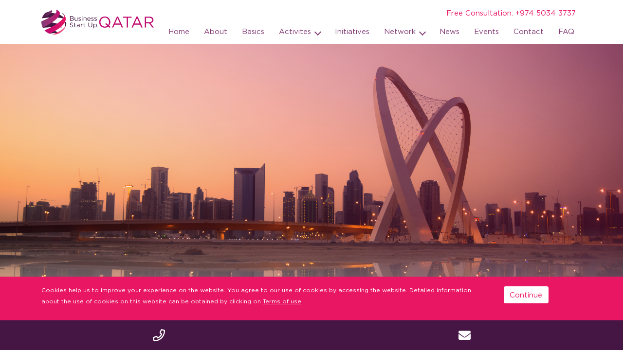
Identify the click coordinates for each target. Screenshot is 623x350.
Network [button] (401, 31)
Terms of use (282, 301)
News (449, 31)
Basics (253, 31)
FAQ (566, 31)
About (215, 31)
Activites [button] (296, 31)
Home (178, 31)
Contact (528, 31)
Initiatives (352, 31)
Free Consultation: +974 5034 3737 (511, 13)
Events (486, 31)
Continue (526, 294)
